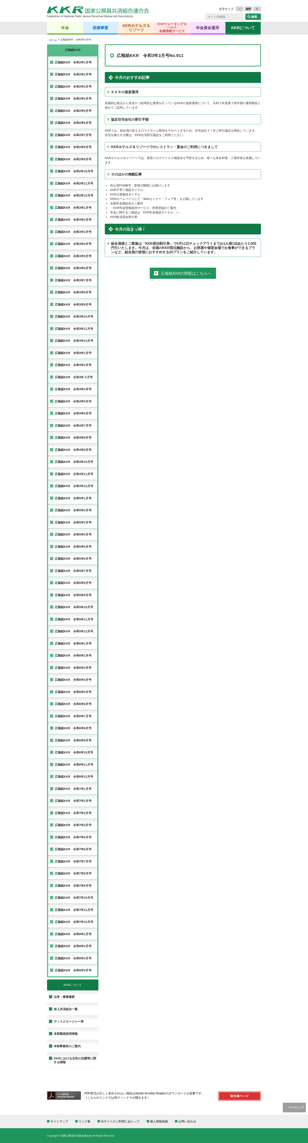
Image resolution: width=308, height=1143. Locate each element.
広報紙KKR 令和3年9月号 (73, 304)
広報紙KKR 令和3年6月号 (73, 268)
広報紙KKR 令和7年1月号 (73, 788)
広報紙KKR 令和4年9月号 (73, 449)
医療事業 (100, 28)
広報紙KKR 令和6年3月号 (73, 667)
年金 (65, 28)
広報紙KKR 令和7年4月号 (73, 825)
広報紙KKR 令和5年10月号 (74, 607)
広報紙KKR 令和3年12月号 (74, 340)
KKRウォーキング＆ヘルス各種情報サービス (172, 27)
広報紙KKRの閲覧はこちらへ (186, 273)
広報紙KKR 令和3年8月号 (73, 292)
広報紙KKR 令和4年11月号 (74, 474)
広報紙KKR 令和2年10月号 (74, 171)
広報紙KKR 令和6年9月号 (73, 740)
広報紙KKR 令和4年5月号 (73, 401)
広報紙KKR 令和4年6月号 (73, 413)
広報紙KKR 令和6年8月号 (73, 728)
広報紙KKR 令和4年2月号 (73, 364)
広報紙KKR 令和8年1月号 (73, 934)
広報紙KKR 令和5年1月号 (73, 498)
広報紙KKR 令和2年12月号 (74, 195)
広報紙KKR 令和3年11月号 (74, 328)
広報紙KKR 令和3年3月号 (73, 231)
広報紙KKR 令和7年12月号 (74, 921)
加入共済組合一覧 (66, 1009)
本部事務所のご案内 (67, 1046)
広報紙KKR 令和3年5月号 (73, 256)
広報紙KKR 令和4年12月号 (74, 486)
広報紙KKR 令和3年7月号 (73, 280)
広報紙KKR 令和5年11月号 (74, 619)
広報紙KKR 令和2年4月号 (73, 98)
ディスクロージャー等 (69, 1021)
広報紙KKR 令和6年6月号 (73, 703)
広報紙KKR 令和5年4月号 (73, 534)
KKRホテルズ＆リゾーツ (136, 28)
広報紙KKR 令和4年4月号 (73, 389)
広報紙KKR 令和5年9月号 (73, 595)
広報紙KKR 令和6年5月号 (73, 691)
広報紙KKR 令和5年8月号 (73, 582)
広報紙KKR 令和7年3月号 (73, 813)
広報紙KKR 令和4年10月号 (74, 461)
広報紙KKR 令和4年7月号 (73, 425)
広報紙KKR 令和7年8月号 (73, 873)
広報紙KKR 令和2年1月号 (73, 62)
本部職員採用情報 (66, 1033)
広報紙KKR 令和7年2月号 (73, 800)
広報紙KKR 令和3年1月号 (73, 207)
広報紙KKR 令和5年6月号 (73, 558)
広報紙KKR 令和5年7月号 (73, 570)
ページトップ (296, 1107)
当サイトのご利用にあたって (120, 1121)
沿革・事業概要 (64, 996)
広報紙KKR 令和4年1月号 (73, 352)
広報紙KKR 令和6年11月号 (74, 764)
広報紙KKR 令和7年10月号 (74, 897)
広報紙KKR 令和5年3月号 (73, 522)
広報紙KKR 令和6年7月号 (73, 716)
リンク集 (84, 1121)
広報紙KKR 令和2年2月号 (73, 74)
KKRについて (243, 28)
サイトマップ (59, 1121)
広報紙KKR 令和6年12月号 (74, 776)
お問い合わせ (187, 1121)
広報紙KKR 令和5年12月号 (74, 631)
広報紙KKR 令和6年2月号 (73, 655)
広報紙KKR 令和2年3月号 (73, 86)
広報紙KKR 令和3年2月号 (73, 219)
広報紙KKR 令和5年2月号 (73, 510)
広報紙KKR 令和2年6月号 (73, 122)
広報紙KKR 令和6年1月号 (73, 643)
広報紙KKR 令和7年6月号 (73, 849)
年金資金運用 (207, 28)
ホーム (53, 39)
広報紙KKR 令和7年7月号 (73, 861)
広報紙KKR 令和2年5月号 (73, 110)
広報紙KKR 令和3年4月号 (73, 243)
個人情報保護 (159, 1121)
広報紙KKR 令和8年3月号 (73, 958)
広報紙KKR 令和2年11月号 (74, 183)
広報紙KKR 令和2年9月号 (73, 159)
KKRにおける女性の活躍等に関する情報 (75, 1060)
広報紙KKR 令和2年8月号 (73, 147)
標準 (248, 9)
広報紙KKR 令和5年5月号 (73, 546)
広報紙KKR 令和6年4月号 (73, 679)
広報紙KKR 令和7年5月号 (73, 837)
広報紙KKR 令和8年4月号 (73, 970)
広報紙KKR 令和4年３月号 (74, 377)
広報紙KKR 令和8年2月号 (73, 946)
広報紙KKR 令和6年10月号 (74, 752)
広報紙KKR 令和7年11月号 (74, 909)
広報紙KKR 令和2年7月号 (73, 135)
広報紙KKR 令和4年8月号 (73, 437)
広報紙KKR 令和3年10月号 (74, 316)
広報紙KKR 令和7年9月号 (73, 885)
